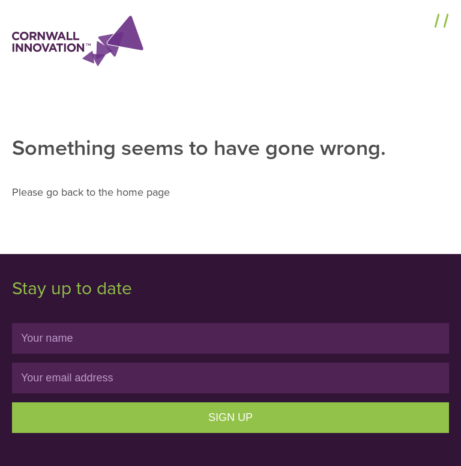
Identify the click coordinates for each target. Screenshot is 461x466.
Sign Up (230, 417)
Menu (415, 22)
